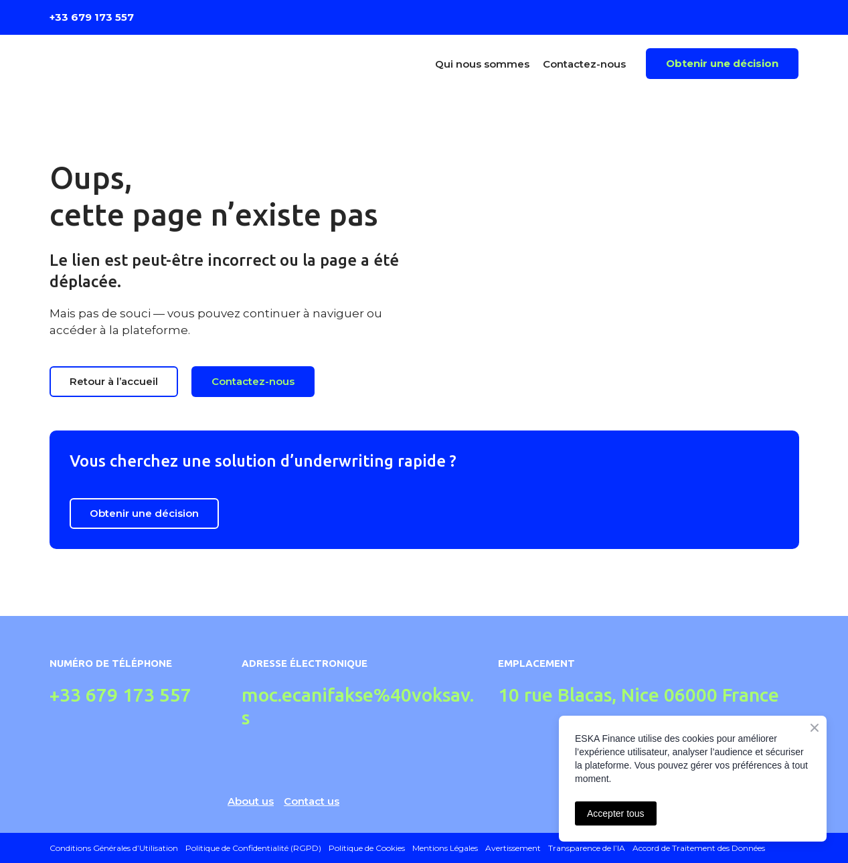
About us (251, 801)
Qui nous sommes (482, 64)
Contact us (311, 801)
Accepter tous (616, 813)
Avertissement (513, 848)
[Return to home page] (141, 63)
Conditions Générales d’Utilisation (114, 848)
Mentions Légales (445, 848)
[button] (722, 63)
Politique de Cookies (367, 848)
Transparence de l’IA (586, 848)
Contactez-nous (584, 64)
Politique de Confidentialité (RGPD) (253, 848)
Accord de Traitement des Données (698, 848)
